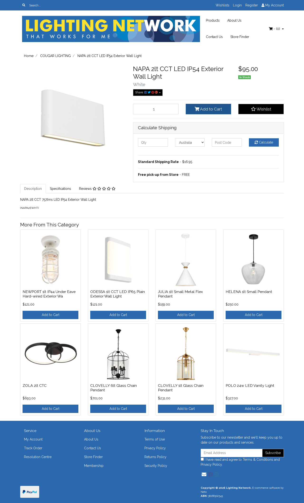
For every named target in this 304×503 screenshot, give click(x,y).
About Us (234, 20)
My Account (33, 439)
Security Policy (155, 466)
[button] (261, 109)
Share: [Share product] (146, 92)
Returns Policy (155, 457)
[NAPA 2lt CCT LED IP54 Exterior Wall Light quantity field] (156, 109)
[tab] (33, 188)
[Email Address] (231, 453)
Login (237, 5)
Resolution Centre (38, 457)
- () (275, 29)
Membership (94, 466)
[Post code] (227, 142)
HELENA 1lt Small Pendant (249, 291)
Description (33, 189)
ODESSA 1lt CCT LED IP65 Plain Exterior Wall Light (117, 293)
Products (213, 20)
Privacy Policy (155, 448)
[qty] (153, 142)
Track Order (33, 448)
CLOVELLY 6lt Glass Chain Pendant (113, 387)
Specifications (60, 189)
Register (251, 5)
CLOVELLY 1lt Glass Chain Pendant (181, 387)
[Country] (190, 142)
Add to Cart (208, 109)
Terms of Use (154, 439)
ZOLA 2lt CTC (35, 385)
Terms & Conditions (258, 459)
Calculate (264, 142)
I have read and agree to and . (240, 462)
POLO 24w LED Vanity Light (250, 385)
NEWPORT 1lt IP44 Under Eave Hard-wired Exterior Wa (49, 293)
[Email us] (204, 474)
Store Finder (239, 37)
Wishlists (222, 5)
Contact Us (214, 37)
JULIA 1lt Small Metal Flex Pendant (180, 293)
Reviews (97, 189)
